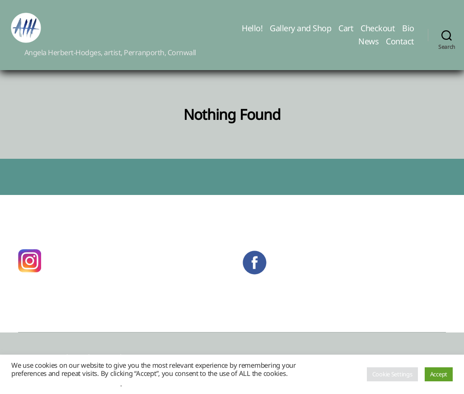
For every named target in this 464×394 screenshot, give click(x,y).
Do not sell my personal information (65, 383)
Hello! (252, 33)
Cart (345, 33)
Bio (408, 33)
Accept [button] (438, 374)
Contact (400, 47)
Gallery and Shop (300, 33)
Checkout (378, 33)
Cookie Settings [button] (392, 374)
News (368, 47)
